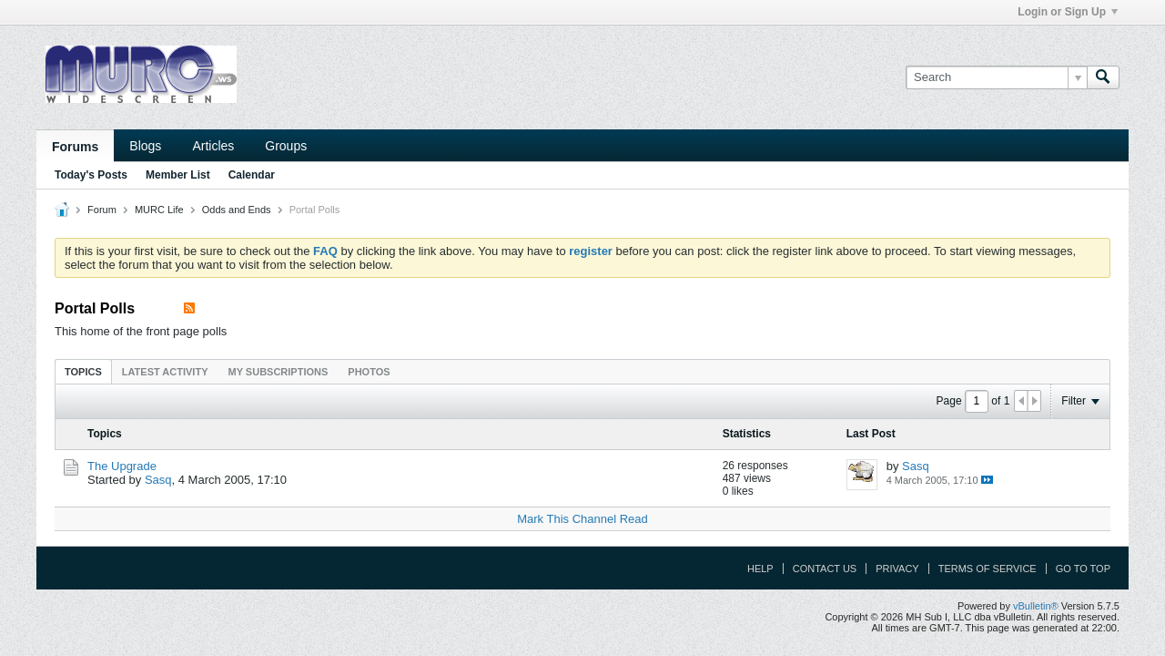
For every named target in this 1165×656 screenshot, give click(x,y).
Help (760, 568)
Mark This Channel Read (582, 519)
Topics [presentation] (83, 371)
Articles (213, 145)
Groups (286, 145)
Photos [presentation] (369, 371)
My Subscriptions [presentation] (278, 371)
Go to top (1083, 568)
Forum (101, 209)
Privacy (897, 568)
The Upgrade (122, 466)
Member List (178, 175)
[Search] (996, 77)
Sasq (158, 480)
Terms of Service (987, 568)
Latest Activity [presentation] (165, 371)
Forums (75, 146)
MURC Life (159, 209)
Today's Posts (91, 175)
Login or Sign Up (1068, 11)
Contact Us (825, 568)
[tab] (83, 371)
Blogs (145, 145)
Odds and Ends (236, 209)
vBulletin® (1036, 605)
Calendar (251, 175)
